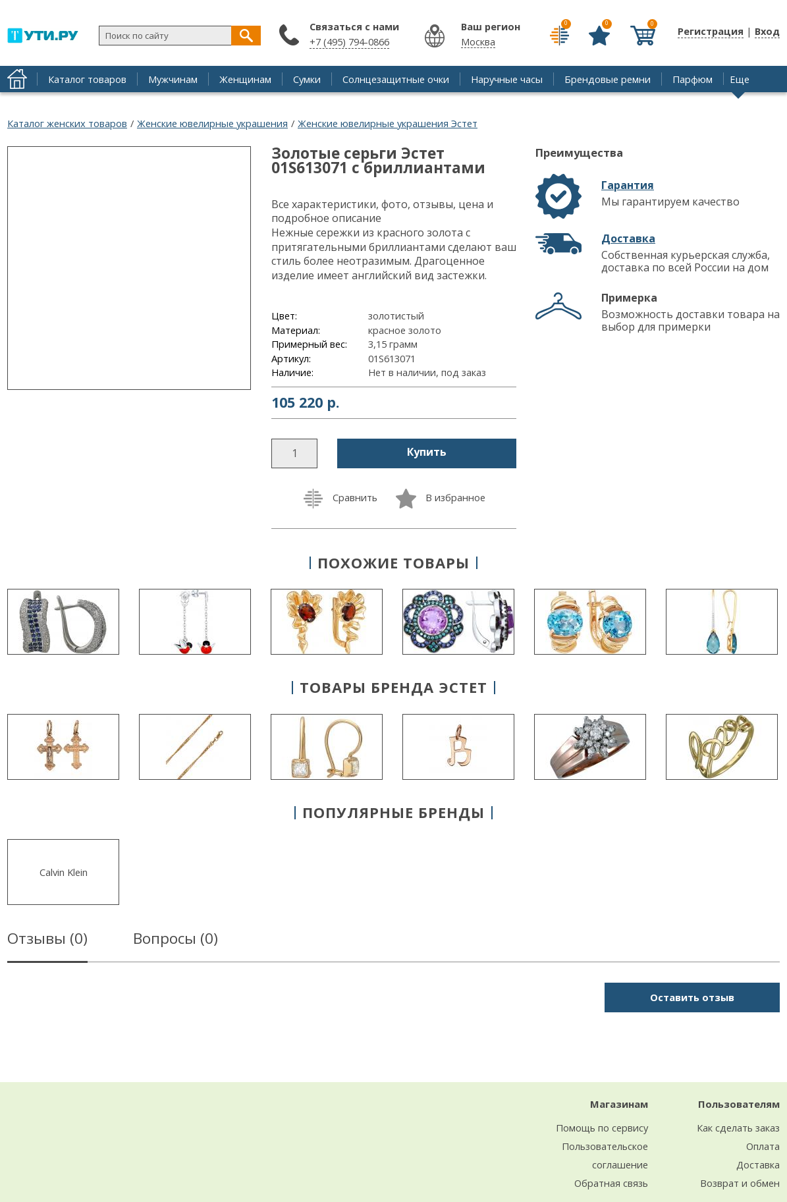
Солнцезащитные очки (395, 79)
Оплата (763, 1146)
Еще (739, 79)
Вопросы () (175, 940)
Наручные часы (507, 79)
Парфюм (692, 79)
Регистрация (711, 31)
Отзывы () (47, 940)
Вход (767, 31)
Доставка (628, 238)
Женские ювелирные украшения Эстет (387, 123)
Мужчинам (173, 79)
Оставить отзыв (692, 997)
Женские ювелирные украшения (212, 123)
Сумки (307, 79)
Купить (427, 452)
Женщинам (245, 79)
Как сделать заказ (738, 1127)
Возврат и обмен (740, 1182)
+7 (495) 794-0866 (349, 41)
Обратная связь (611, 1182)
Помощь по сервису (602, 1127)
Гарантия (627, 185)
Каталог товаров (87, 79)
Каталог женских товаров (67, 123)
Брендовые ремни (607, 79)
